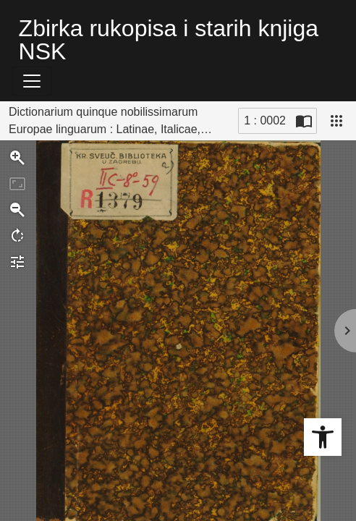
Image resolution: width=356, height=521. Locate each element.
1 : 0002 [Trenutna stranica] (265, 120)
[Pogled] (336, 121)
